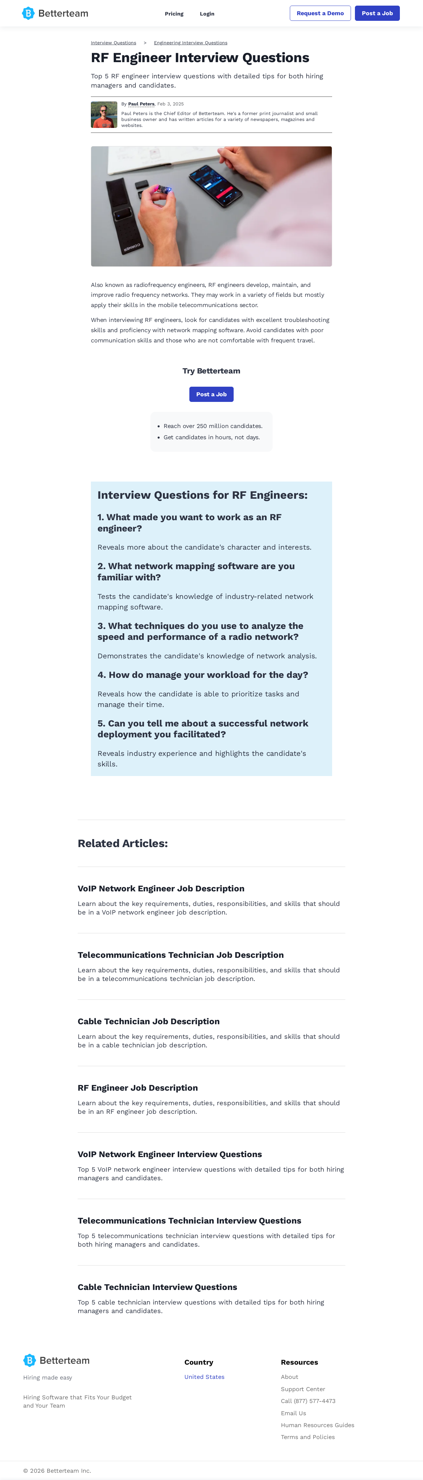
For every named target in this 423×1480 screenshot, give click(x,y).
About (289, 1376)
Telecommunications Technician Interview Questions (189, 1221)
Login (207, 14)
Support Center (303, 1388)
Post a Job (377, 13)
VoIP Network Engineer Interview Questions (170, 1154)
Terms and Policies (308, 1436)
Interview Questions (113, 42)
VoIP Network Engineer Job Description (161, 888)
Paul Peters (141, 103)
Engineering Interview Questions (190, 42)
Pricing (174, 14)
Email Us (293, 1413)
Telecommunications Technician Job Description (181, 955)
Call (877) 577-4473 (308, 1400)
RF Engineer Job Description (138, 1088)
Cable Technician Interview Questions (157, 1287)
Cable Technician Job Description (149, 1021)
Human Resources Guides (317, 1425)
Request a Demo (320, 13)
